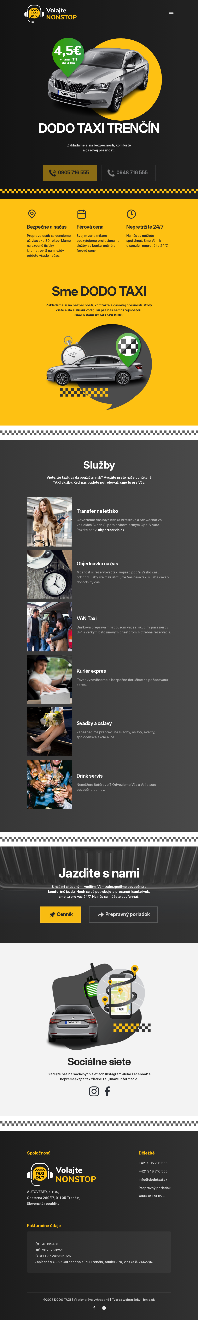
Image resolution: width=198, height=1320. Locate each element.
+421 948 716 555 (153, 1171)
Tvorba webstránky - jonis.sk (133, 1299)
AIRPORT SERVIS (152, 1196)
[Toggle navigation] (171, 13)
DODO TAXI (62, 1299)
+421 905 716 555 (153, 1163)
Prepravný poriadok (155, 1188)
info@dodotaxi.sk (153, 1179)
